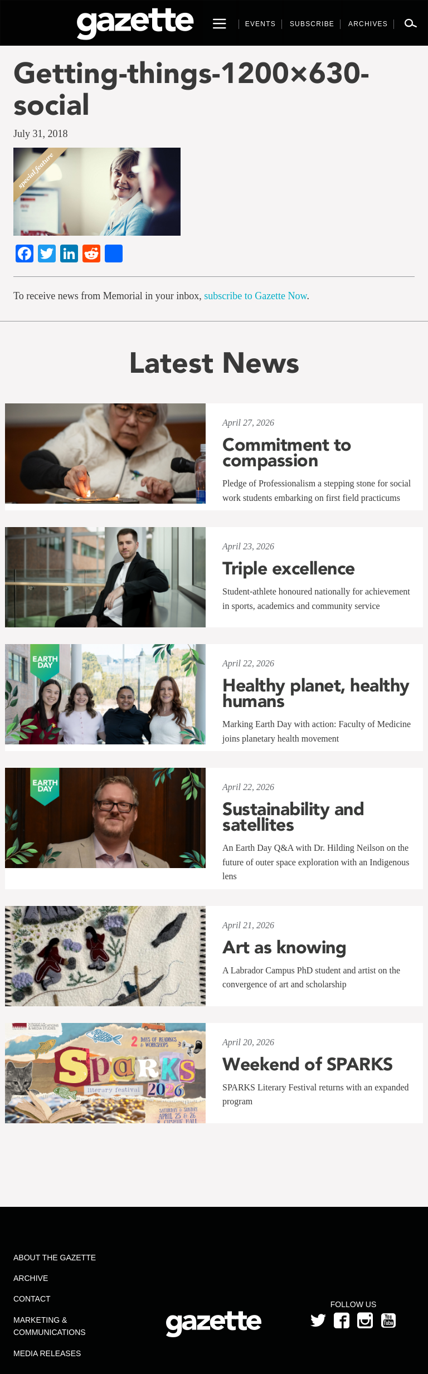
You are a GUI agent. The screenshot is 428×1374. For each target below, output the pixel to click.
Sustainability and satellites (293, 816)
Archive (30, 1278)
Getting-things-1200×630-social (191, 88)
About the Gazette (54, 1257)
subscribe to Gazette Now (255, 295)
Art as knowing (284, 947)
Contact (32, 1298)
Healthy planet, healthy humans (316, 693)
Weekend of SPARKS (307, 1064)
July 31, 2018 (40, 133)
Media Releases (47, 1353)
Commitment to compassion (287, 452)
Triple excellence (288, 568)
